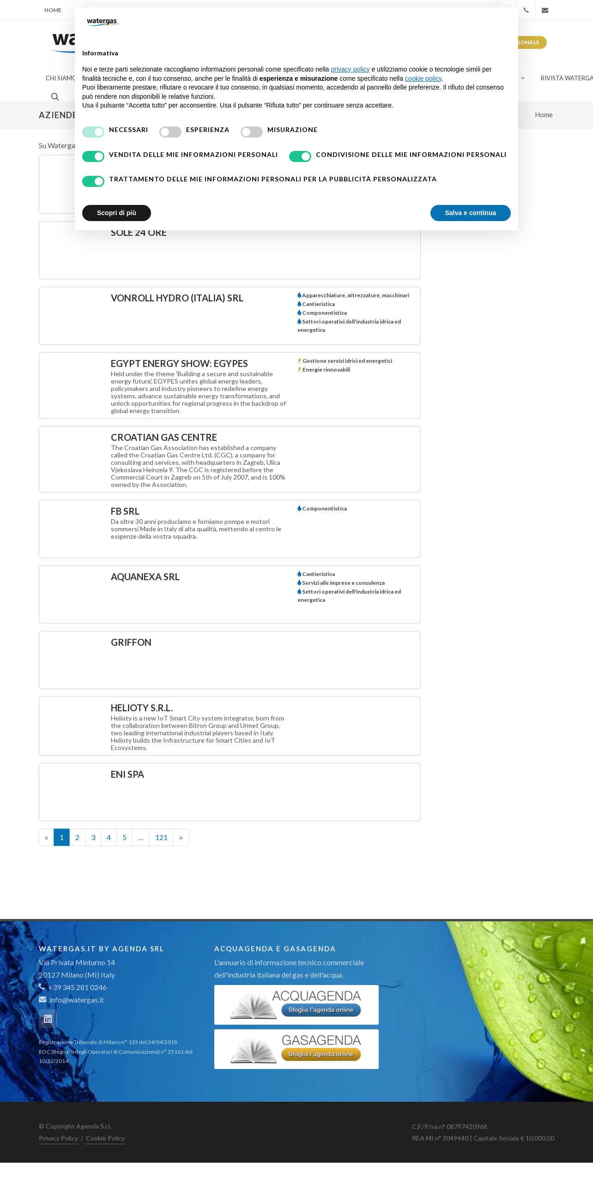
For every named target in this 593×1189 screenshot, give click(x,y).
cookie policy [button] (423, 78)
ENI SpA (127, 774)
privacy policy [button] (350, 69)
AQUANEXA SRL (145, 576)
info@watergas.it (76, 999)
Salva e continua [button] (470, 212)
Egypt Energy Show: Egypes (179, 363)
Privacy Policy (58, 1138)
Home (52, 9)
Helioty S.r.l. (142, 707)
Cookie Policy (105, 1138)
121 (161, 837)
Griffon (131, 642)
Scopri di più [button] (116, 212)
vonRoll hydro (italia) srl (177, 297)
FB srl (125, 510)
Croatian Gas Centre (164, 437)
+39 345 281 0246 (73, 987)
